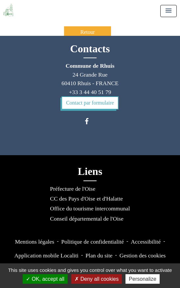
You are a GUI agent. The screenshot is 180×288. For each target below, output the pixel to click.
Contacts (90, 49)
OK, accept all (45, 279)
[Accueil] (8, 9)
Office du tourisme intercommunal (90, 208)
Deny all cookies (97, 279)
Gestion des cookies (143, 255)
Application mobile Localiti (46, 255)
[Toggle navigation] (168, 11)
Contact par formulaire (90, 103)
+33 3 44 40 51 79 (90, 92)
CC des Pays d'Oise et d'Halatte (86, 198)
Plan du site (98, 255)
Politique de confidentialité (92, 241)
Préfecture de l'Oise (72, 188)
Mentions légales (34, 241)
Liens (90, 171)
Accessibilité (146, 241)
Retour (87, 32)
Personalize (142, 279)
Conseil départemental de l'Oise (87, 218)
